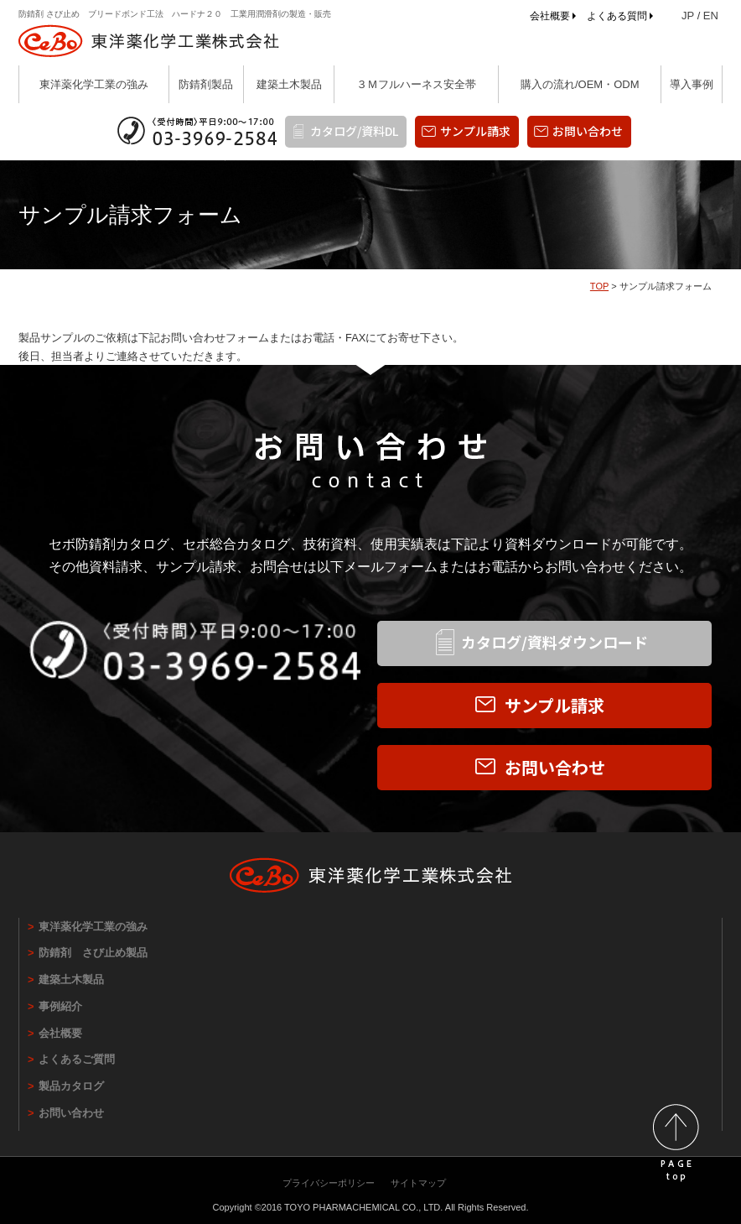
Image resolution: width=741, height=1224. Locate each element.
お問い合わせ (587, 130)
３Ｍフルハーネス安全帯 (416, 84)
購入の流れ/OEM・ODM (580, 84)
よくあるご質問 (77, 1059)
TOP (599, 286)
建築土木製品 (289, 84)
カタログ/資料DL (354, 130)
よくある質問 (617, 16)
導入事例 (691, 84)
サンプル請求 (475, 130)
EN (710, 15)
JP (687, 15)
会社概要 (550, 16)
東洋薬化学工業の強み (93, 84)
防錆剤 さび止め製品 (93, 952)
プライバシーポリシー (328, 1183)
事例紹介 (60, 1006)
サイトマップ (418, 1183)
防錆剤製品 (206, 84)
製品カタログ (71, 1086)
